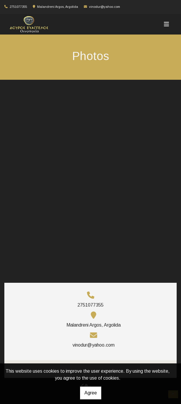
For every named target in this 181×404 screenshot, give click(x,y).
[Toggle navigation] (166, 24)
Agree (90, 392)
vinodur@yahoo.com (104, 6)
